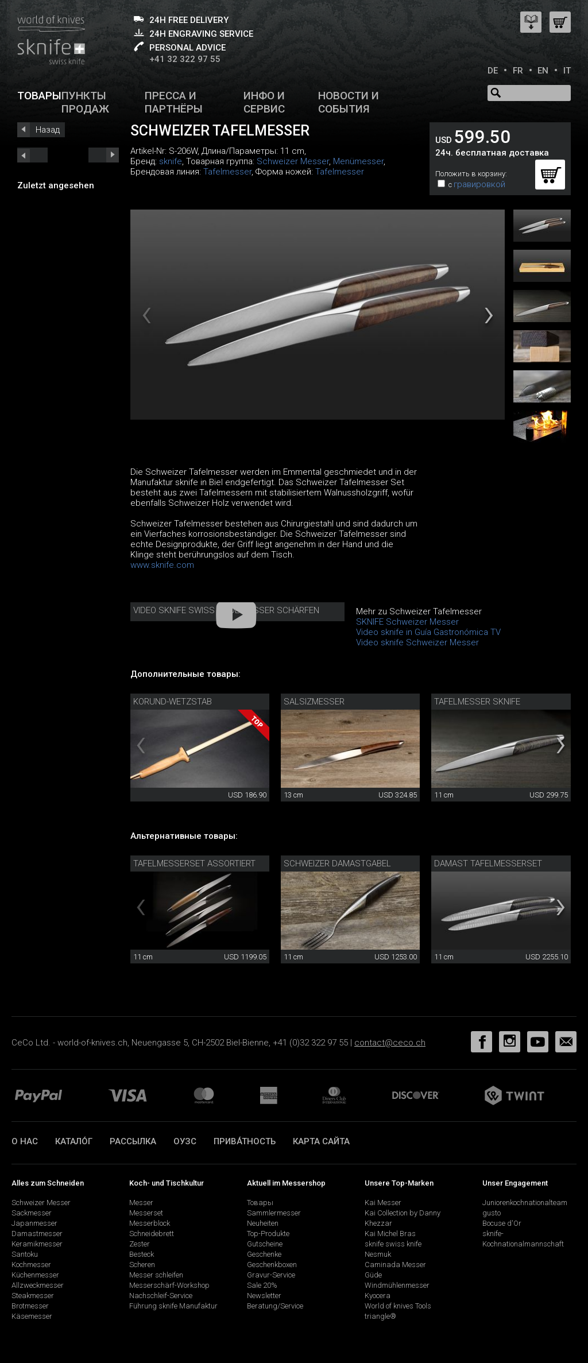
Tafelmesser (227, 171)
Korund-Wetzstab (172, 701)
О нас (24, 1141)
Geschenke (264, 1254)
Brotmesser (30, 1306)
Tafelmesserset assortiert (194, 863)
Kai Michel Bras (390, 1233)
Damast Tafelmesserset (488, 863)
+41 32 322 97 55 (184, 59)
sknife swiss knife (393, 1244)
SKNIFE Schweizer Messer (407, 622)
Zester (139, 1244)
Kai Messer (383, 1202)
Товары (39, 95)
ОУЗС (184, 1141)
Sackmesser (31, 1213)
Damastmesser (37, 1233)
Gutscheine (265, 1244)
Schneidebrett (151, 1233)
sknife (170, 161)
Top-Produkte (268, 1233)
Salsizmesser (314, 701)
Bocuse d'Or (501, 1223)
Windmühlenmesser (397, 1285)
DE (493, 70)
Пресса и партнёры (174, 102)
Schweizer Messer (293, 161)
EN (542, 70)
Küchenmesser (35, 1275)
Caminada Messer (395, 1264)
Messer (141, 1202)
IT (567, 70)
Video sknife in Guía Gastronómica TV (428, 632)
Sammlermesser (274, 1213)
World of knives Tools (398, 1306)
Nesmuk (378, 1254)
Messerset (146, 1213)
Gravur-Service (271, 1275)
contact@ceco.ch (389, 1042)
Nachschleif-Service (160, 1295)
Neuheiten (262, 1223)
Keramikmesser (37, 1244)
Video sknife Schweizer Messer (417, 642)
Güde (373, 1275)
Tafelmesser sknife (477, 701)
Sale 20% (262, 1285)
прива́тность (245, 1141)
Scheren (142, 1264)
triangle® (380, 1316)
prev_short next (103, 155)
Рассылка (133, 1141)
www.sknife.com (162, 565)
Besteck (141, 1254)
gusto (491, 1213)
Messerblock (149, 1223)
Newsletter (264, 1295)
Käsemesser (31, 1316)
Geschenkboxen (272, 1264)
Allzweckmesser (37, 1285)
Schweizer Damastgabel (337, 863)
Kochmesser (31, 1264)
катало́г (73, 1141)
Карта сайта (321, 1141)
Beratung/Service (275, 1306)
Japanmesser (34, 1223)
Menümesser (358, 161)
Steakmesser (32, 1295)
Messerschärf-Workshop (169, 1285)
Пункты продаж (85, 102)
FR (518, 70)
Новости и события (348, 102)
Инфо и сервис (264, 102)
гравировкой (479, 184)
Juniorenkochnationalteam (524, 1202)
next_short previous (32, 155)
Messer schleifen (156, 1275)
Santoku (24, 1254)
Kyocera (377, 1295)
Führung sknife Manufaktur (173, 1306)
